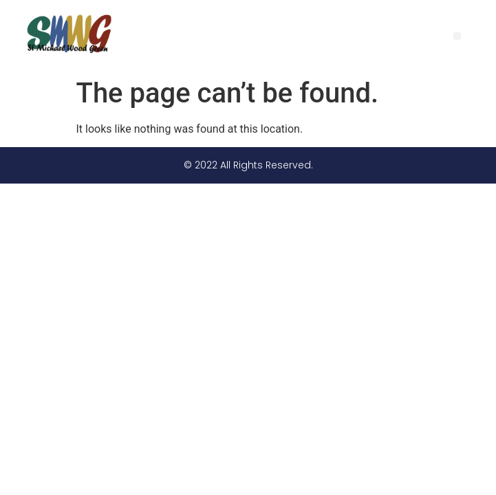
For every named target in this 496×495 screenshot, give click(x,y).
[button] (457, 36)
